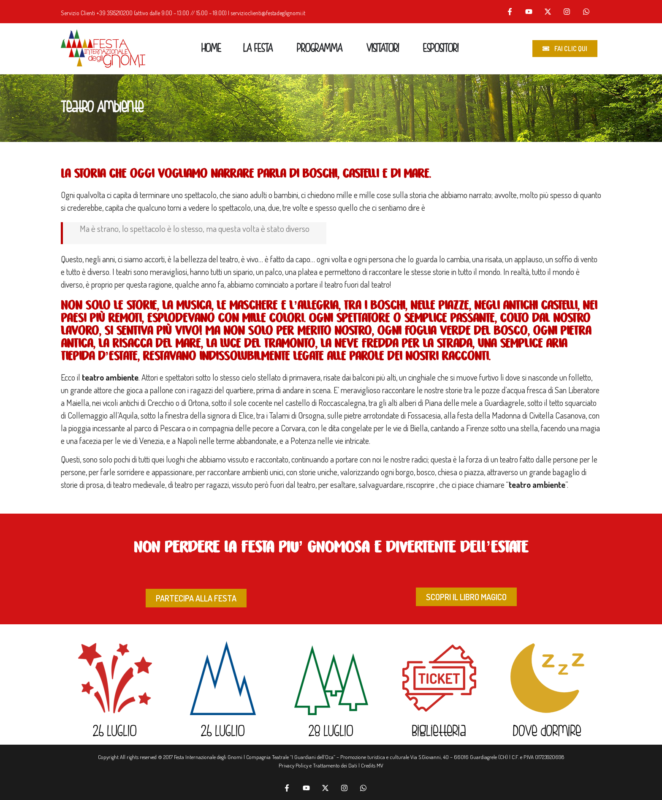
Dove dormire (547, 732)
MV (380, 765)
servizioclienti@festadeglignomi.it (268, 12)
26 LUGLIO (115, 732)
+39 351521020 (112, 12)
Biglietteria (439, 732)
